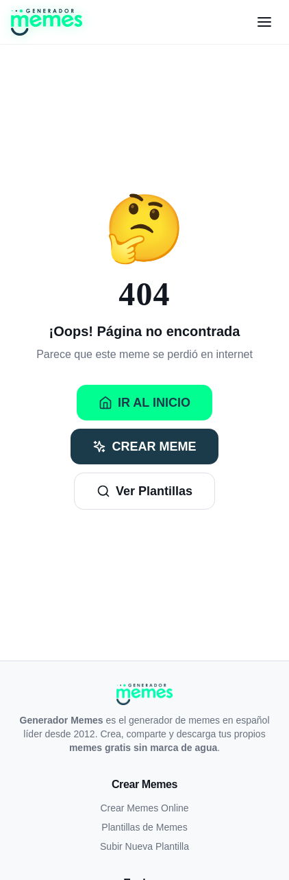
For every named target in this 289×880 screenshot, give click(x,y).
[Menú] (264, 22)
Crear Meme (144, 446)
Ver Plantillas (144, 491)
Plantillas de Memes (144, 827)
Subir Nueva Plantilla (144, 846)
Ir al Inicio (144, 402)
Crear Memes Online (144, 807)
